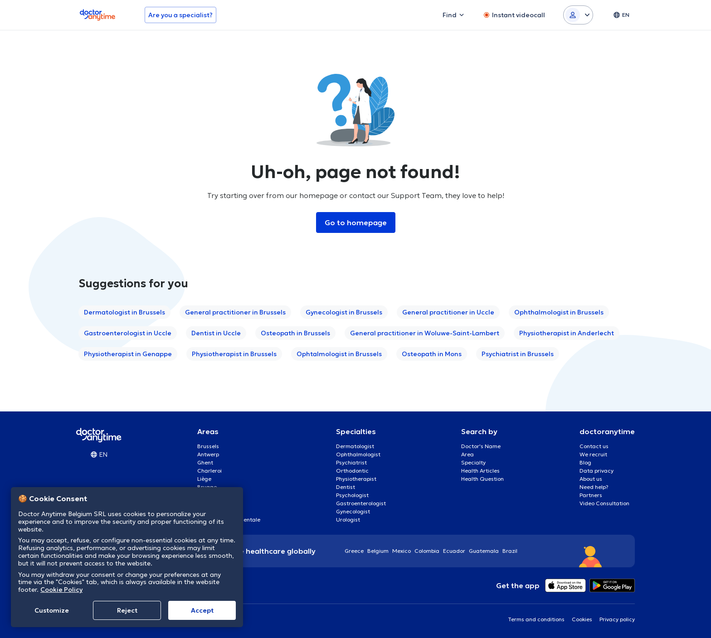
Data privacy (597, 470)
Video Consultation (604, 503)
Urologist (348, 519)
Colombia (426, 550)
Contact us (594, 446)
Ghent (205, 462)
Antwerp (208, 454)
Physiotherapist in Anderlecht (566, 333)
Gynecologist (353, 511)
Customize (51, 610)
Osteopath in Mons (432, 354)
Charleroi (209, 470)
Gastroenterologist (361, 503)
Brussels (208, 446)
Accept (202, 610)
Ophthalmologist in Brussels (559, 312)
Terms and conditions (536, 619)
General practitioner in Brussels (235, 312)
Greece (354, 550)
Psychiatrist (351, 462)
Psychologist (352, 495)
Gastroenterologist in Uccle (127, 333)
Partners (591, 495)
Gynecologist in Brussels (344, 312)
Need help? (594, 486)
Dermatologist (355, 446)
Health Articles (480, 470)
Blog (585, 462)
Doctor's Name (481, 446)
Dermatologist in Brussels (124, 312)
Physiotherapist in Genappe (128, 354)
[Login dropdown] (578, 14)
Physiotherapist (356, 478)
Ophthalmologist (358, 454)
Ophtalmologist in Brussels (339, 354)
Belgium (378, 550)
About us (591, 478)
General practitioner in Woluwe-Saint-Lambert (424, 333)
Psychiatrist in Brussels (518, 354)
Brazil (509, 550)
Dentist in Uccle (216, 333)
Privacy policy (617, 619)
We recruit (593, 454)
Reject (127, 610)
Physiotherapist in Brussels (234, 354)
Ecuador (454, 550)
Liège (204, 478)
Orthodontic (352, 470)
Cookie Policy (61, 589)
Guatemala (484, 550)
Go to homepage (356, 222)
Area (467, 454)
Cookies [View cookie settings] (582, 619)
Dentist (345, 486)
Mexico (401, 550)
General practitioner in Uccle (448, 312)
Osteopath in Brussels (295, 333)
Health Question (482, 478)
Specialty (473, 462)
